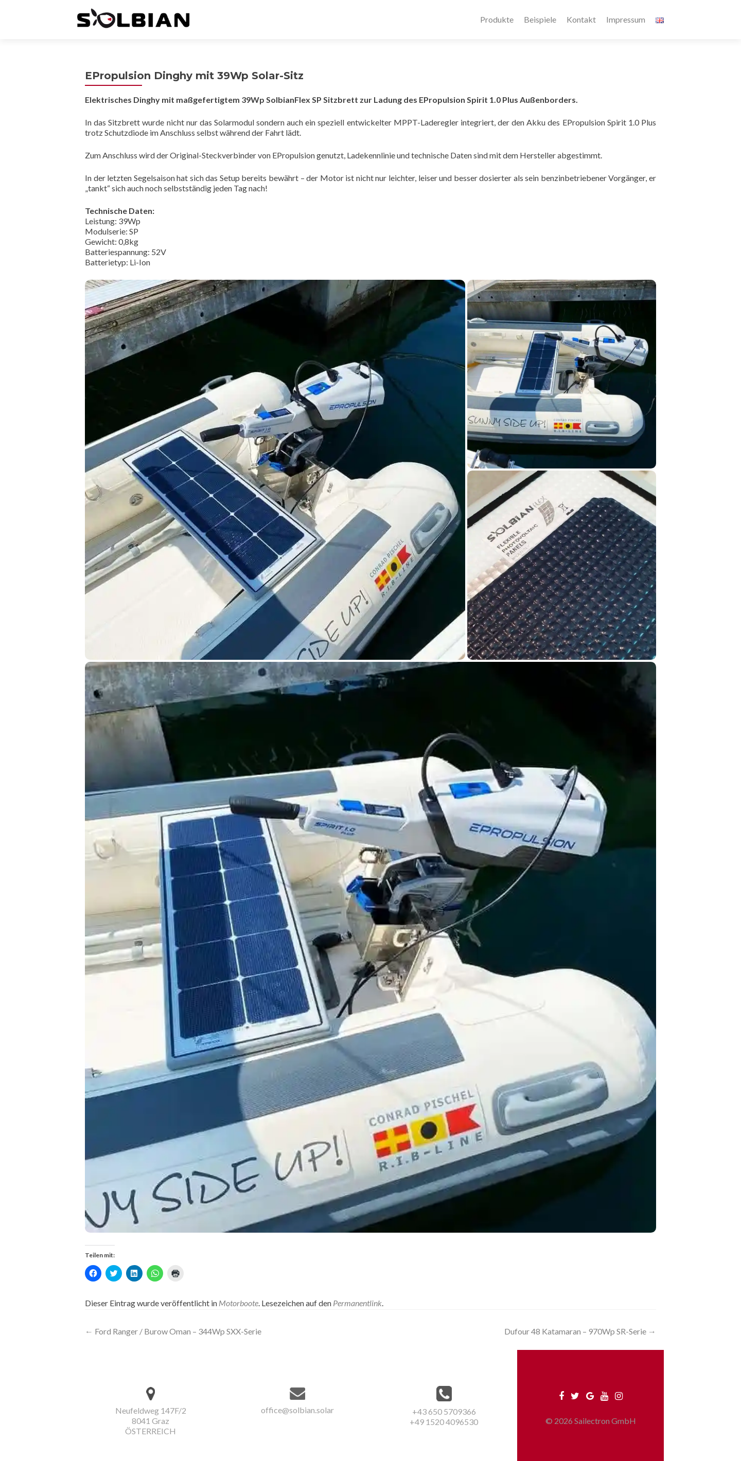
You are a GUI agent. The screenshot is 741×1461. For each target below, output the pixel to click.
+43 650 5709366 (444, 1411)
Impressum (625, 19)
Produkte (497, 19)
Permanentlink (357, 1303)
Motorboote (238, 1303)
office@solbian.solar (297, 1410)
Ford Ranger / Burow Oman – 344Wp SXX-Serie (173, 1331)
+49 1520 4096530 (444, 1422)
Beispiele (540, 19)
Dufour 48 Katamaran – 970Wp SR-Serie (580, 1331)
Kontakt (581, 19)
